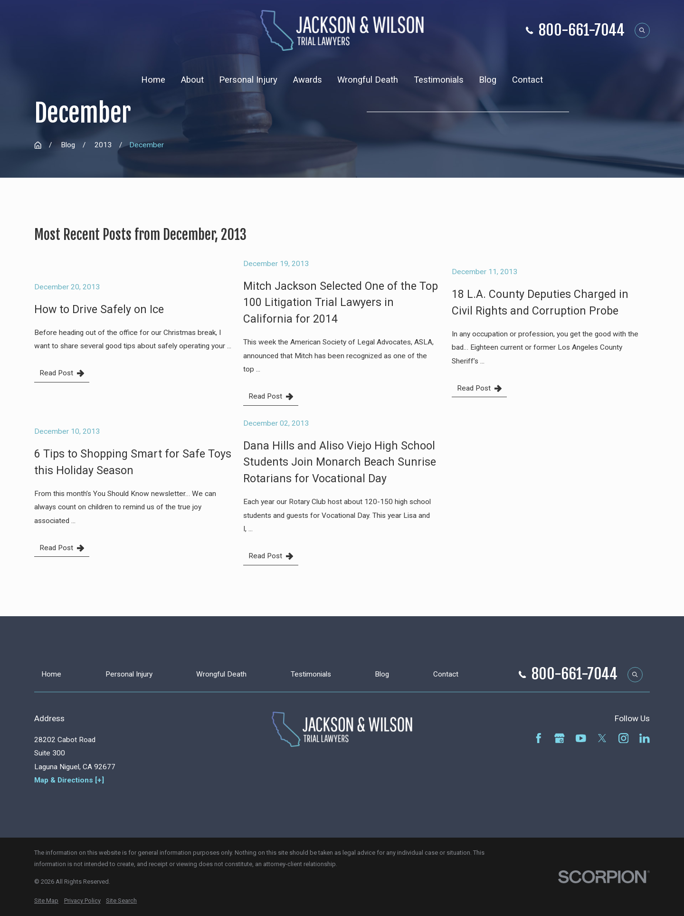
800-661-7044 (582, 30)
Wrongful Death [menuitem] (367, 80)
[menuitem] (46, 900)
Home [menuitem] (153, 80)
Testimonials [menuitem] (439, 80)
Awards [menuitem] (307, 80)
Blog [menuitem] (487, 80)
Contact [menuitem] (527, 80)
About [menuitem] (192, 80)
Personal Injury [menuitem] (248, 80)
